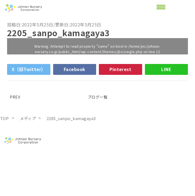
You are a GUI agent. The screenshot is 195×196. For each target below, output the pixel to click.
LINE (166, 69)
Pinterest (120, 69)
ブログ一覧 (97, 97)
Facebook (75, 69)
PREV (13, 97)
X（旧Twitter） (29, 69)
